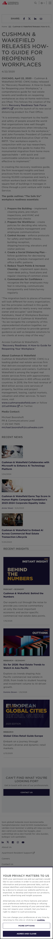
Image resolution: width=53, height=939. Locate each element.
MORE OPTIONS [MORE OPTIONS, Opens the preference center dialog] (26, 926)
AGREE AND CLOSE (26, 934)
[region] (26, 903)
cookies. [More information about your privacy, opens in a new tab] (41, 920)
